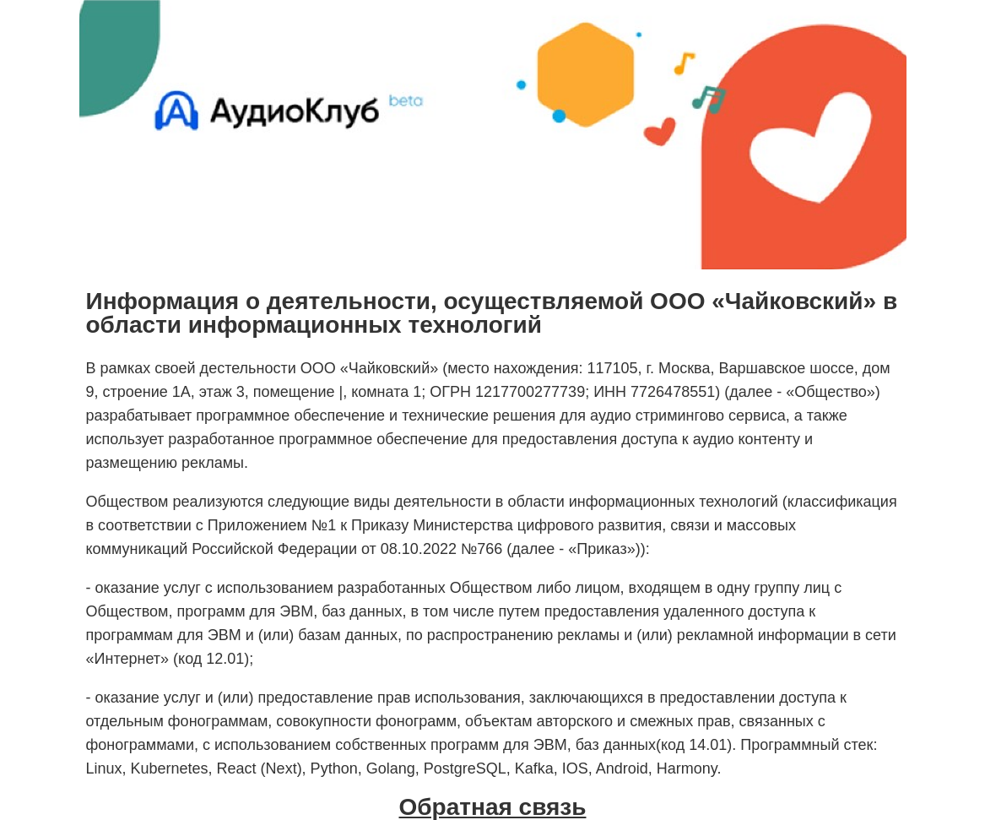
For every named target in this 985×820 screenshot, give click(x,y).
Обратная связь (493, 807)
